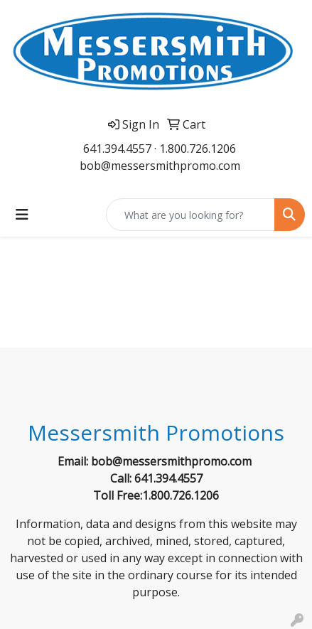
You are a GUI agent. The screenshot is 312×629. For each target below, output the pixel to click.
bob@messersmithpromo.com (160, 165)
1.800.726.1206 (197, 148)
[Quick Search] (190, 214)
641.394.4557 (117, 148)
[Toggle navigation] (22, 215)
